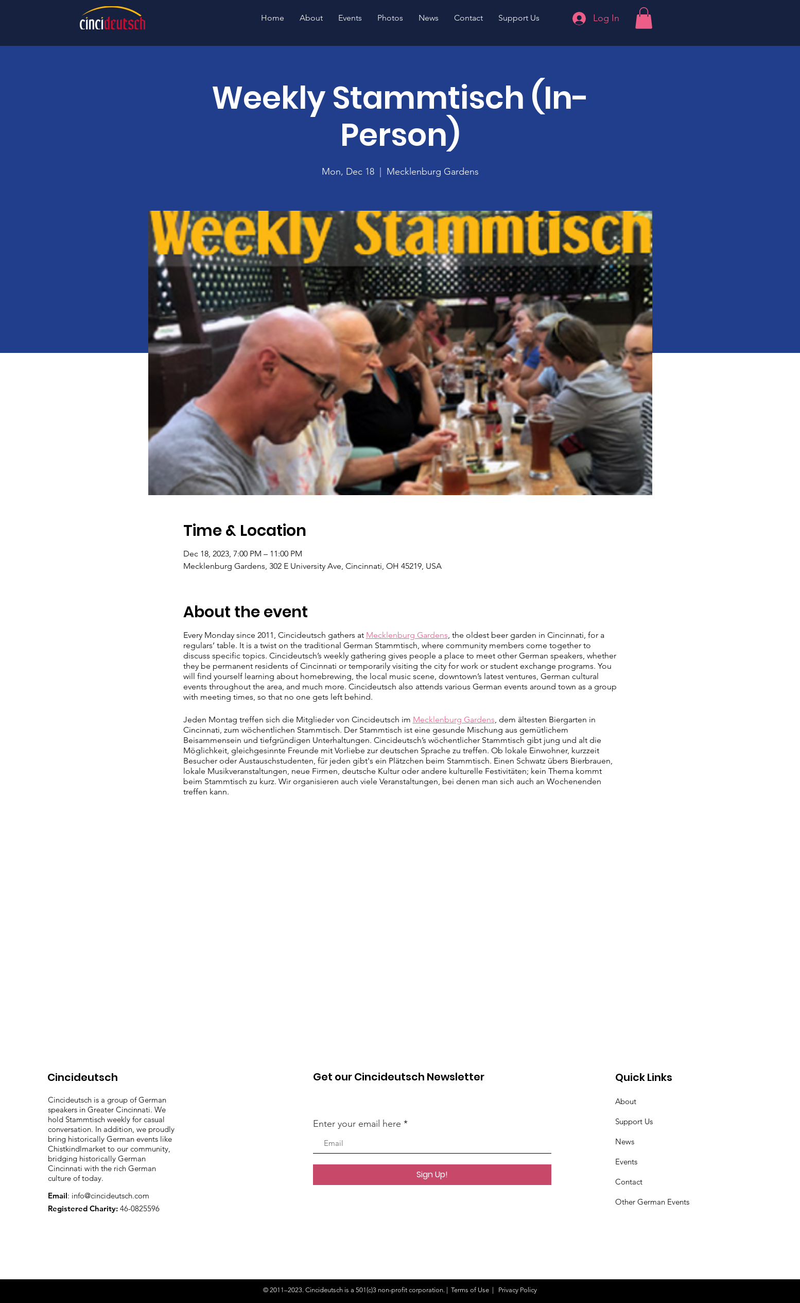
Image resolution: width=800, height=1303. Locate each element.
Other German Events (652, 1202)
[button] (644, 18)
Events (626, 1161)
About (625, 1101)
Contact (628, 1182)
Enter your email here (357, 1123)
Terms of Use (470, 1290)
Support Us (634, 1121)
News (624, 1141)
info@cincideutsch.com (110, 1195)
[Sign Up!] (432, 1174)
